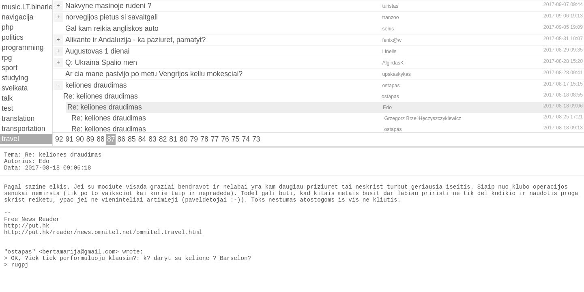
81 (173, 139)
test (7, 108)
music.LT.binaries (27, 7)
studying (15, 78)
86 (121, 139)
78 (204, 139)
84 (142, 139)
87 (111, 139)
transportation (23, 129)
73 (256, 139)
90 (80, 139)
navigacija (17, 17)
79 (194, 139)
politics (13, 37)
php (7, 27)
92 (59, 139)
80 (184, 139)
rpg (7, 58)
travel (10, 139)
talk (7, 98)
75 (236, 139)
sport (9, 68)
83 (152, 139)
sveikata (15, 88)
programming (23, 47)
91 (70, 139)
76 (225, 139)
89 (90, 139)
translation (18, 118)
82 (163, 139)
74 (246, 139)
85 (132, 139)
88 (101, 139)
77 (215, 139)
